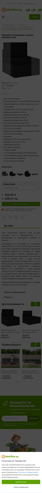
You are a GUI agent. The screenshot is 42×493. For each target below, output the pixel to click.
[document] (21, 471)
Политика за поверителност (28, 472)
